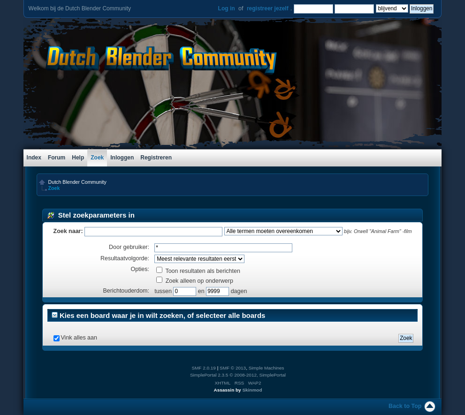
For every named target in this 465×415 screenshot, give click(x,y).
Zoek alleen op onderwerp (194, 281)
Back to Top (405, 406)
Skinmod (252, 389)
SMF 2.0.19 (203, 367)
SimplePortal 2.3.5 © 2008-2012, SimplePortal (238, 374)
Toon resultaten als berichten (198, 271)
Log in (226, 8)
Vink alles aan (79, 337)
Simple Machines (266, 367)
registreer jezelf (268, 8)
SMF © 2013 (233, 367)
